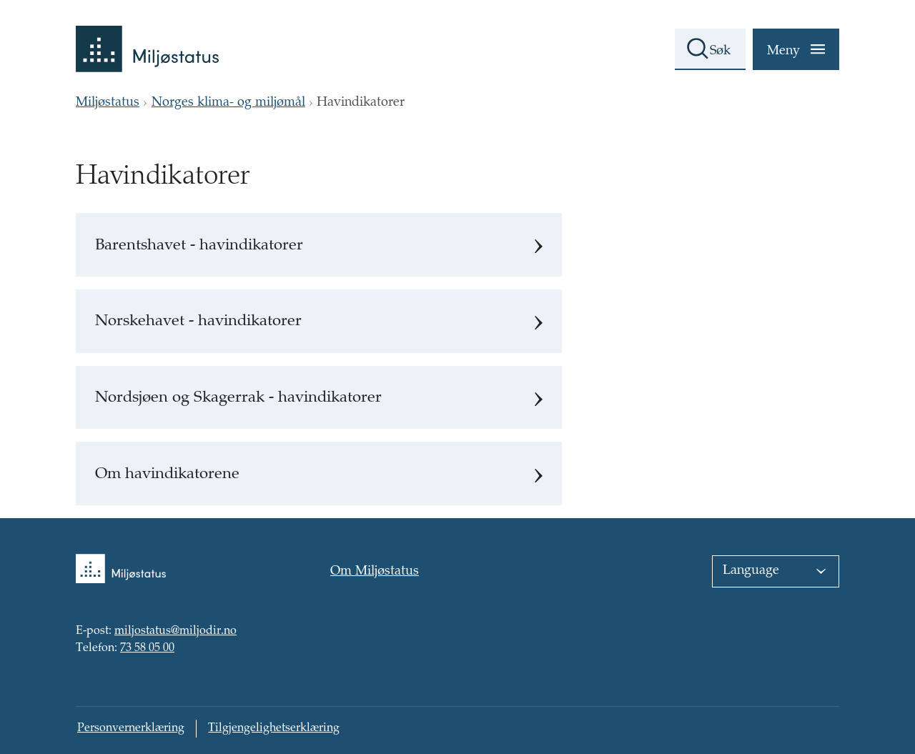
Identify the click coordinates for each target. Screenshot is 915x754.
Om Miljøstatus (374, 571)
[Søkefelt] (710, 49)
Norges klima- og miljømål (228, 102)
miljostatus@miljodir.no (175, 631)
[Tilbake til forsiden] (147, 36)
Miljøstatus (107, 102)
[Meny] (796, 49)
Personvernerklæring (130, 729)
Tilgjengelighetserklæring (274, 729)
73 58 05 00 (147, 649)
